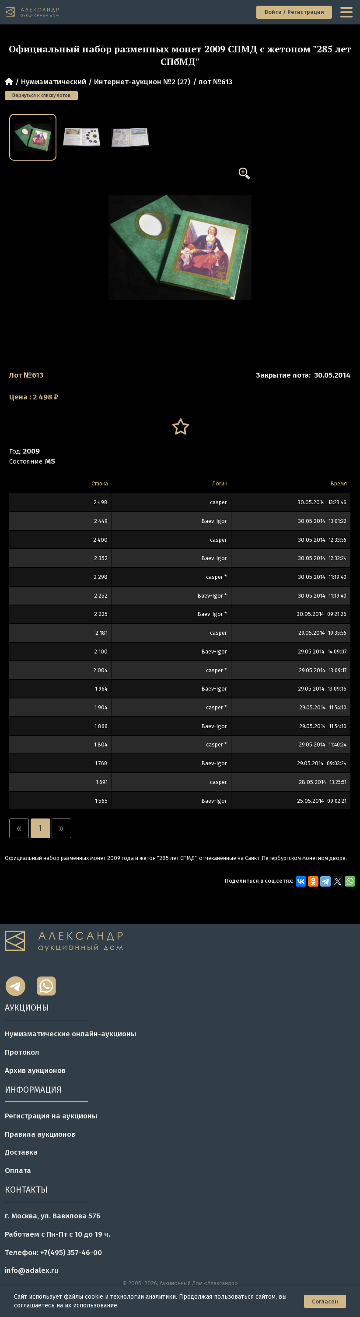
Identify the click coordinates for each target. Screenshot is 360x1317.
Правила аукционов (40, 1134)
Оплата (18, 1170)
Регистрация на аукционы (51, 1116)
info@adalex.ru (32, 1270)
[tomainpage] (32, 12)
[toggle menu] (347, 12)
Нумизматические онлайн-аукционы (70, 1033)
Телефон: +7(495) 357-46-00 (53, 1252)
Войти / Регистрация (294, 12)
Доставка (21, 1152)
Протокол (22, 1052)
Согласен (325, 1301)
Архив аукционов (35, 1070)
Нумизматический (53, 81)
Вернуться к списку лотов (41, 95)
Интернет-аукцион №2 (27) (142, 81)
